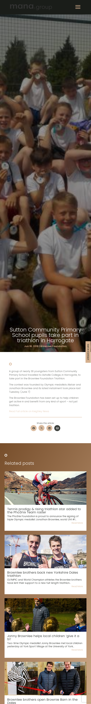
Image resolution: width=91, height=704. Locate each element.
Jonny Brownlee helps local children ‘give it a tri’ (43, 637)
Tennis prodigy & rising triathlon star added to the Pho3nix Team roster (44, 510)
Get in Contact (88, 352)
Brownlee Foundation (53, 346)
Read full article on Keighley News (29, 411)
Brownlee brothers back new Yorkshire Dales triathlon (42, 574)
